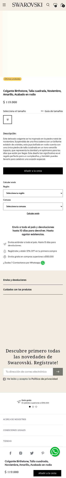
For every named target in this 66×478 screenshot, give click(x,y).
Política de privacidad (44, 379)
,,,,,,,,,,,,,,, (33, 193)
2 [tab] (33, 406)
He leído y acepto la (32, 379)
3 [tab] (36, 406)
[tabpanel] (33, 401)
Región (33, 191)
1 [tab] (30, 406)
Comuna (33, 204)
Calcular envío (33, 213)
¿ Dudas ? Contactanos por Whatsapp (21, 263)
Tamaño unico (7, 119)
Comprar (33, 170)
